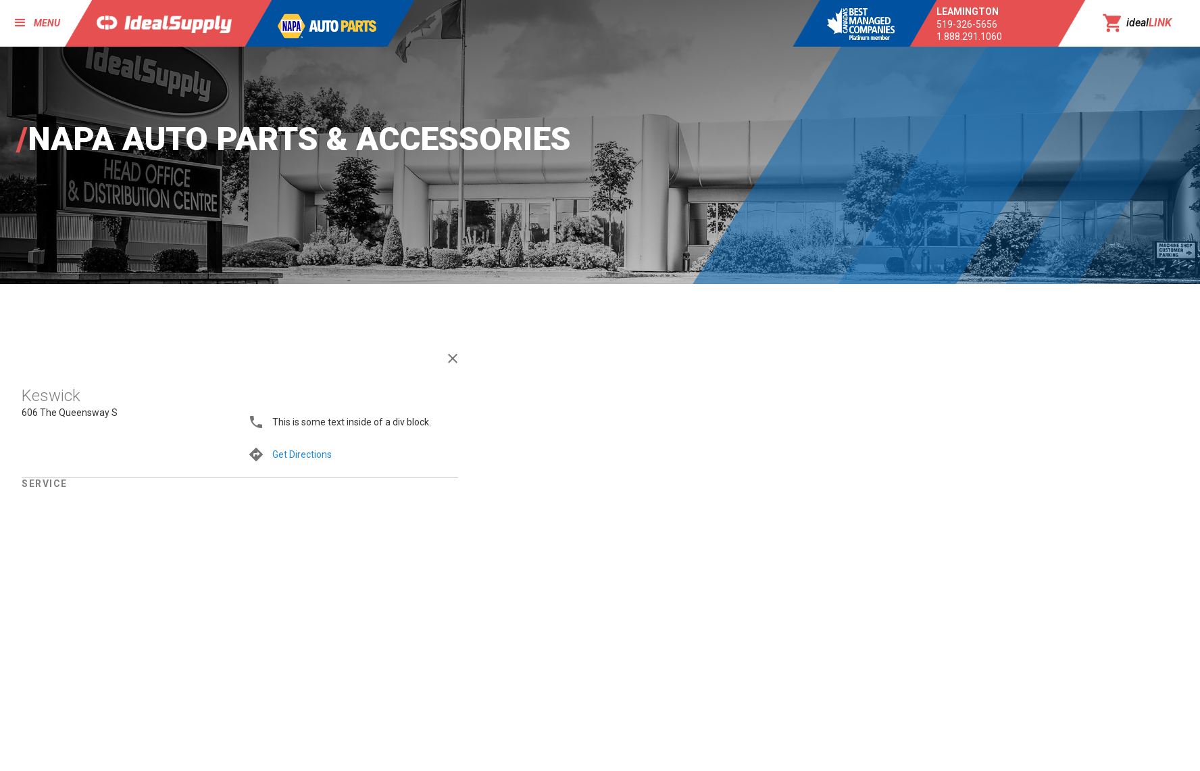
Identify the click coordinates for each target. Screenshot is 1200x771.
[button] (31, 23)
